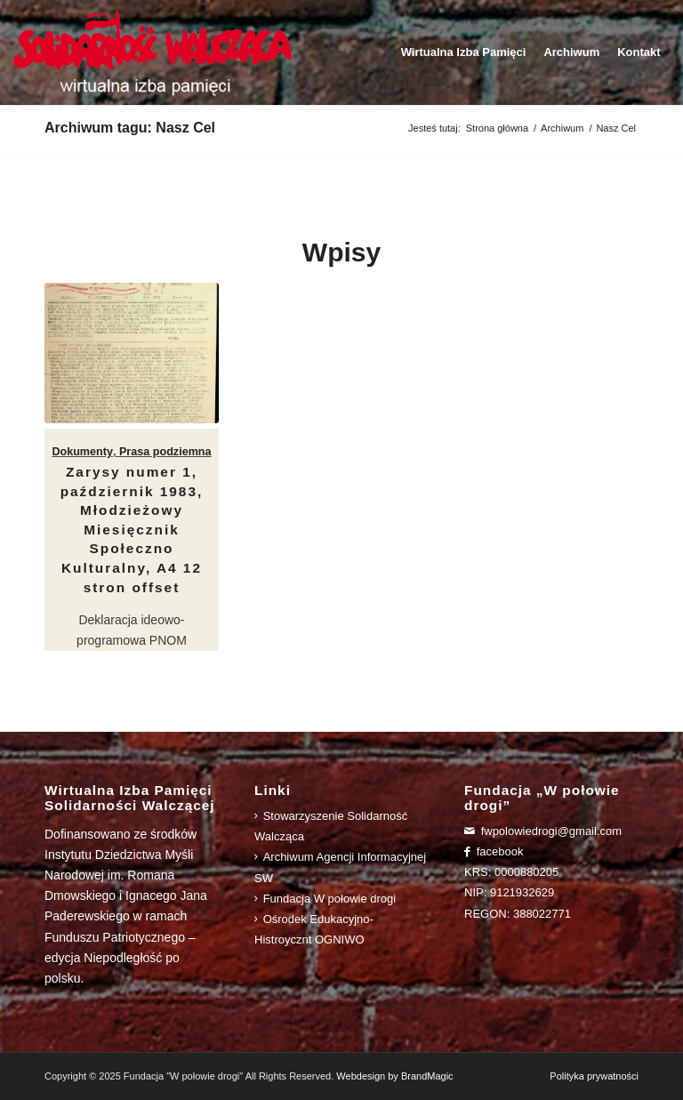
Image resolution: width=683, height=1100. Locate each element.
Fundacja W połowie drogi (325, 898)
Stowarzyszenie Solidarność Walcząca (330, 826)
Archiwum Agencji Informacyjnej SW (340, 867)
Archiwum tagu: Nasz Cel (129, 127)
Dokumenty (82, 452)
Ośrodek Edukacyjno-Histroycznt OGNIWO (314, 929)
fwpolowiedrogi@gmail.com (543, 831)
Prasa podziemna (165, 452)
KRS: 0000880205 (511, 872)
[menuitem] (463, 52)
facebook (493, 851)
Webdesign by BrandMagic (394, 1076)
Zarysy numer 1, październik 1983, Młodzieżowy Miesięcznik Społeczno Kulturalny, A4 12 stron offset (132, 529)
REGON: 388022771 (517, 913)
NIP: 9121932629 (509, 892)
